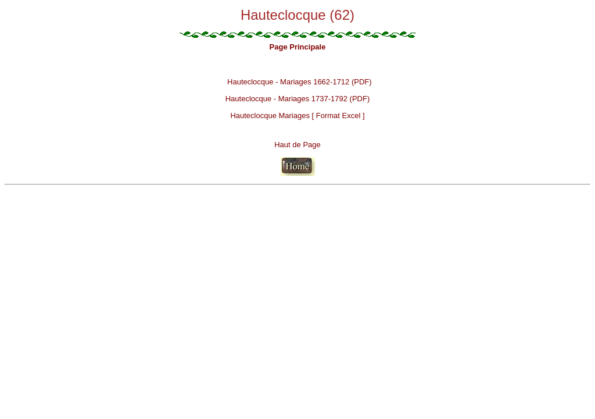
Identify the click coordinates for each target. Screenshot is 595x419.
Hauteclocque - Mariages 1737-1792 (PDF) (297, 98)
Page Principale (298, 46)
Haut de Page (297, 144)
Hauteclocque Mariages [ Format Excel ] (297, 115)
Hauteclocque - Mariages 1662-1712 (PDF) (299, 81)
